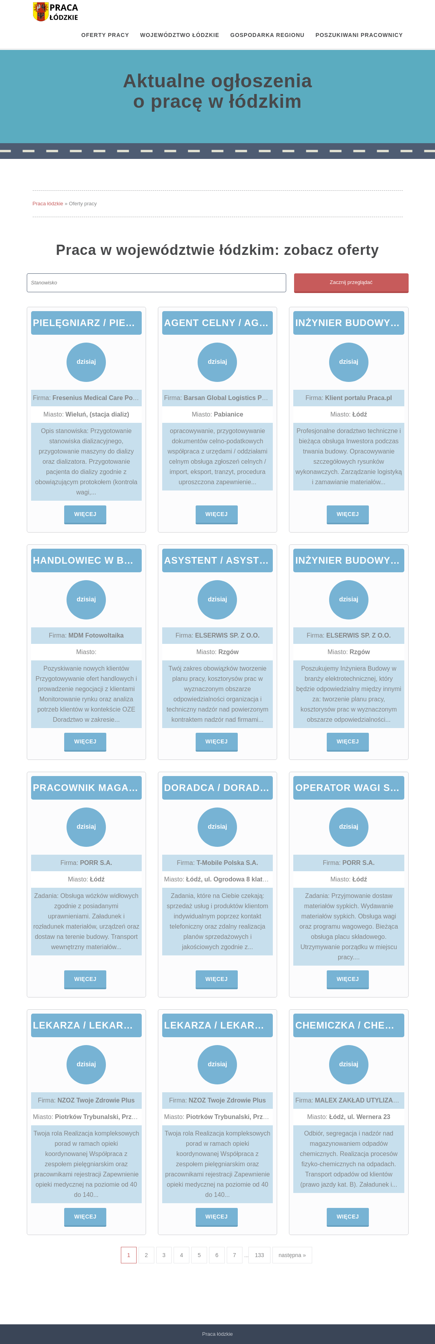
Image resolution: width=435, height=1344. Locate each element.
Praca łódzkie (48, 203)
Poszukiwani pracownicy (359, 35)
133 (259, 1255)
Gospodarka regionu (267, 35)
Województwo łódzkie (179, 35)
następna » (292, 1255)
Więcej (85, 514)
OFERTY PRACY (105, 35)
